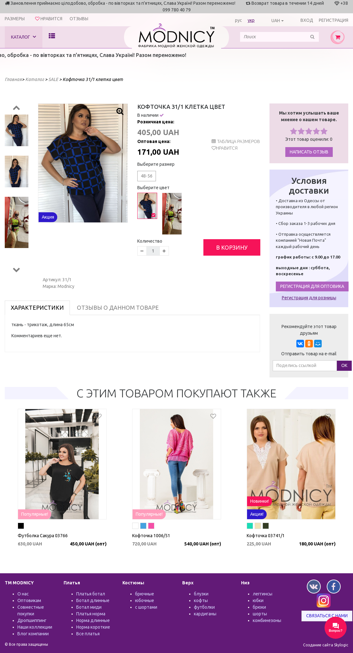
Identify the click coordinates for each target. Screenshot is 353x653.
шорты (260, 613)
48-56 (146, 175)
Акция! (256, 514)
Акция (48, 217)
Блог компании (33, 633)
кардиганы (205, 613)
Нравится (227, 148)
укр (251, 20)
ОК (344, 365)
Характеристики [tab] (37, 307)
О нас (23, 593)
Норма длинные (93, 620)
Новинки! (259, 501)
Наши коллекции (34, 627)
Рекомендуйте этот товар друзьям (309, 330)
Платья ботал (90, 593)
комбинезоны (267, 620)
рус (238, 20)
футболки (204, 607)
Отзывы (79, 18)
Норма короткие (93, 627)
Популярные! (34, 514)
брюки (259, 607)
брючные (144, 593)
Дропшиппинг (31, 620)
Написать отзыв (309, 151)
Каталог (23, 37)
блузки (201, 593)
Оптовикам (29, 600)
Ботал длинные (92, 600)
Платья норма (90, 613)
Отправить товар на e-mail (309, 353)
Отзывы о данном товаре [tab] (118, 307)
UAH (275, 20)
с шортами (146, 607)
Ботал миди (89, 607)
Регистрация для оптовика (312, 286)
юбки (258, 600)
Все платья (88, 633)
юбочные (144, 600)
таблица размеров (236, 141)
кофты (201, 600)
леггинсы (262, 593)
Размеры (15, 18)
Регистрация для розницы (309, 297)
